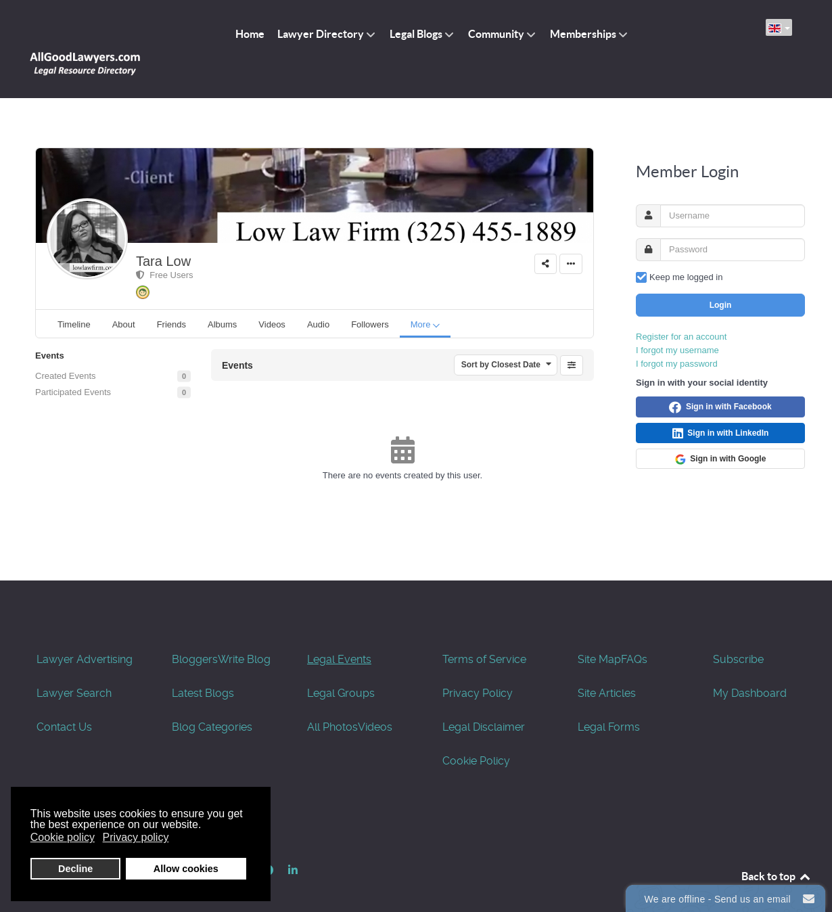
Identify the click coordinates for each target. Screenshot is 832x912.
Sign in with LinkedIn (720, 403)
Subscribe (738, 629)
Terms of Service (484, 629)
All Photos (332, 697)
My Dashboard (750, 663)
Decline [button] (75, 868)
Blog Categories (212, 697)
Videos (375, 697)
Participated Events (73, 362)
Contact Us (64, 697)
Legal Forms (609, 697)
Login (721, 274)
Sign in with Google (720, 429)
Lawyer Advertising (85, 629)
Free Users (164, 245)
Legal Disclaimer (483, 697)
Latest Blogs (203, 663)
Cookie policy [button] (62, 837)
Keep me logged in (685, 247)
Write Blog (244, 629)
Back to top (776, 846)
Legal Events (339, 629)
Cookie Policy (476, 731)
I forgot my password (677, 333)
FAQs (634, 629)
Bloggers (195, 629)
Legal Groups (341, 663)
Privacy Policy (477, 663)
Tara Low (163, 230)
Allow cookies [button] (186, 868)
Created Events (65, 346)
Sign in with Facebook (720, 377)
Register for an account (681, 306)
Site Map (599, 629)
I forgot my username (677, 320)
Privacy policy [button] (136, 837)
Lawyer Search (74, 663)
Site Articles (607, 663)
